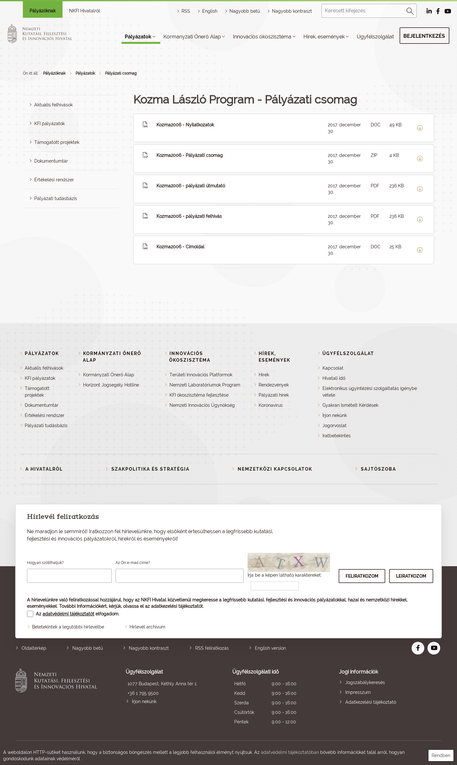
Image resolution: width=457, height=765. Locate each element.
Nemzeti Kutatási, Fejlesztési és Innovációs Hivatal (58, 697)
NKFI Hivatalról (84, 10)
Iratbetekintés (336, 435)
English (209, 11)
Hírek (264, 374)
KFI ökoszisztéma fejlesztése (198, 395)
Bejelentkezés (424, 36)
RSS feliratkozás (212, 648)
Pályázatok (138, 37)
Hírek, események (324, 37)
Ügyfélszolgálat (375, 37)
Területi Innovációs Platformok (200, 374)
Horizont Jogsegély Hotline (111, 384)
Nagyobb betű (87, 648)
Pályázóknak (43, 10)
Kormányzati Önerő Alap (192, 37)
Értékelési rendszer (54, 179)
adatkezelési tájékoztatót (177, 606)
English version (270, 648)
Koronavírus (271, 405)
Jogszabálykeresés (365, 682)
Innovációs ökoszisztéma (262, 37)
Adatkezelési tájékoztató (370, 702)
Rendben (441, 755)
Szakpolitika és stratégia (150, 469)
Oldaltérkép (34, 648)
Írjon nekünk (334, 415)
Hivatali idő (333, 378)
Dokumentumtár (51, 161)
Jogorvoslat (334, 425)
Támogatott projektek (56, 142)
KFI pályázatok (49, 123)
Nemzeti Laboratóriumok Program (204, 384)
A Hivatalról (44, 469)
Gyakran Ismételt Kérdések (350, 405)
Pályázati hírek (274, 395)
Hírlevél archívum (147, 626)
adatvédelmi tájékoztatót (68, 613)
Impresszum (358, 692)
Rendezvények (274, 384)
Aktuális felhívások (53, 104)
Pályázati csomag (120, 73)
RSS (186, 11)
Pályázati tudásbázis (55, 198)
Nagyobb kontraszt (292, 11)
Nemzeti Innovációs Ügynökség (202, 405)
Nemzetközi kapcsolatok (275, 469)
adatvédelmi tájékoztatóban (290, 752)
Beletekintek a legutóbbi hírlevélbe (68, 626)
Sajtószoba (378, 469)
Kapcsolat (332, 368)
